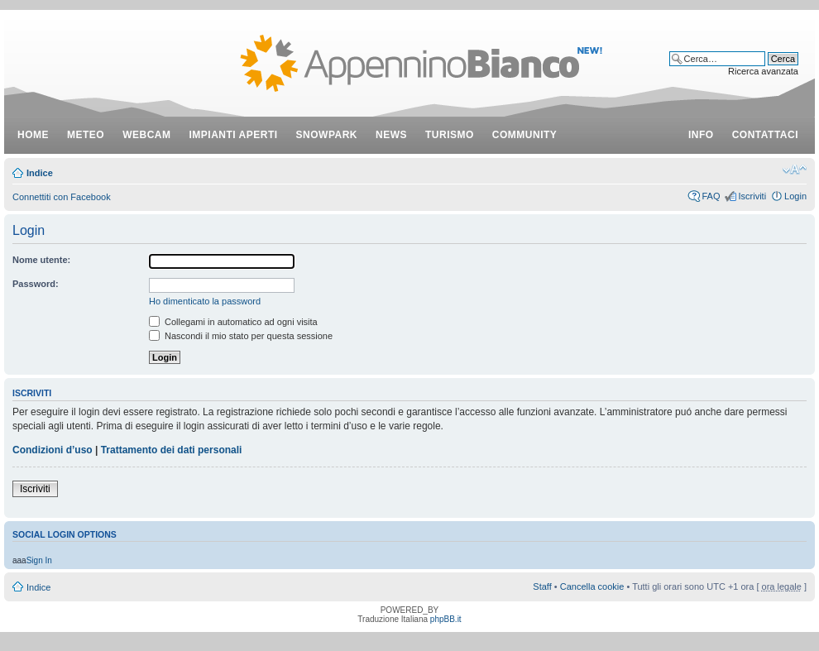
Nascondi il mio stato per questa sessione (241, 336)
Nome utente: (41, 260)
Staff (542, 586)
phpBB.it (446, 619)
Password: (35, 284)
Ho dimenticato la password (205, 301)
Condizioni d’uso (52, 450)
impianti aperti (233, 135)
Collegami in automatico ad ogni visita (233, 322)
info (701, 135)
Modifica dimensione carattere (795, 169)
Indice (39, 173)
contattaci (765, 135)
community (525, 135)
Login (795, 196)
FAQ (711, 196)
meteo (85, 135)
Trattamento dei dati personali (171, 450)
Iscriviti (752, 196)
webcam (146, 135)
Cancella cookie (592, 586)
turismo (449, 135)
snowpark (326, 135)
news (391, 135)
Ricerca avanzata (763, 71)
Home (33, 135)
